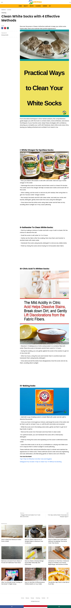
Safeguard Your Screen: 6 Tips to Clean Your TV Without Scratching (41, 462)
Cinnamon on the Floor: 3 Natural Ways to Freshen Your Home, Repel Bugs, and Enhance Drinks (58, 562)
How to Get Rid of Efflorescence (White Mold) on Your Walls (35, 583)
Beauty (26, 6)
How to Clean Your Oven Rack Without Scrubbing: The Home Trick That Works (57, 541)
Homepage (3, 9)
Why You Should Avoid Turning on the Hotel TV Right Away (11, 583)
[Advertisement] (44, 138)
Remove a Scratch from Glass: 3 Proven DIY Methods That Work (11, 561)
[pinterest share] (5, 28)
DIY (50, 6)
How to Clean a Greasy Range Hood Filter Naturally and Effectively (34, 562)
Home (20, 6)
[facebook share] (2, 28)
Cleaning (38, 6)
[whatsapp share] (8, 28)
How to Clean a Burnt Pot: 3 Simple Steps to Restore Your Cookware (34, 541)
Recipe (32, 6)
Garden (45, 6)
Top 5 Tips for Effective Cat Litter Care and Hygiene (36, 459)
